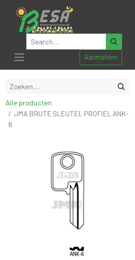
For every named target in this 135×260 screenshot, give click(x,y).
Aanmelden (100, 57)
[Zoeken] (121, 86)
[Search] (114, 41)
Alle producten (28, 102)
